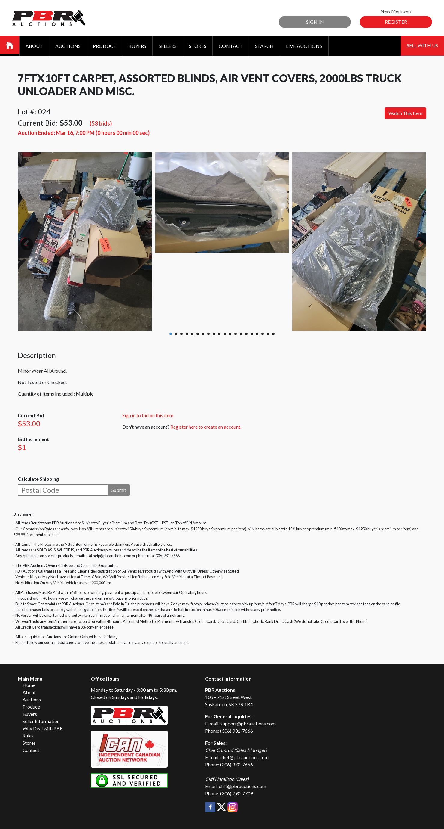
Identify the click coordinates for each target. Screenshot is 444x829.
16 (252, 334)
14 (241, 334)
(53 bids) (101, 123)
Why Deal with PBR (43, 728)
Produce (104, 46)
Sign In (315, 22)
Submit (118, 490)
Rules (28, 735)
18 (262, 334)
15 (246, 334)
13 (235, 334)
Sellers (168, 46)
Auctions (68, 46)
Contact (231, 46)
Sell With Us (422, 45)
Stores (197, 46)
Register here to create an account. (205, 427)
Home (29, 685)
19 (268, 334)
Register (396, 22)
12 (230, 334)
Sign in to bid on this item (147, 415)
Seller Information (41, 721)
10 (219, 334)
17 (257, 334)
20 (273, 334)
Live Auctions (304, 46)
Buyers (137, 46)
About (34, 46)
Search (264, 46)
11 (225, 334)
